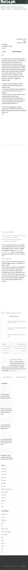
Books (2, 523)
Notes (2, 540)
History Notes (4, 492)
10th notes (3, 468)
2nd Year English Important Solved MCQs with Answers (6, 396)
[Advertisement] (14, 25)
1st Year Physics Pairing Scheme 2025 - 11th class (17, 328)
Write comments (21, 377)
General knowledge (6, 531)
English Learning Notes (6, 489)
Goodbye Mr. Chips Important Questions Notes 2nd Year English (7, 457)
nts (2, 552)
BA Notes (3, 486)
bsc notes (3, 500)
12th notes (3, 474)
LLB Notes (3, 495)
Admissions (4, 514)
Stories (2, 546)
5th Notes (3, 477)
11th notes (3, 471)
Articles (3, 517)
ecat (2, 503)
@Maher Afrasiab (13, 370)
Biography (3, 520)
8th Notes (3, 480)
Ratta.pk (13, 566)
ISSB (2, 537)
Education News (6, 252)
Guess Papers (4, 534)
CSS (2, 526)
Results (3, 543)
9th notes (3, 483)
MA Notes (3, 497)
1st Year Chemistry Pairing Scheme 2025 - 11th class (16, 321)
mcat (2, 506)
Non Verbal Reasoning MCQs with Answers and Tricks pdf (20, 348)
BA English (19, 250)
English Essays (4, 528)
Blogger (24, 566)
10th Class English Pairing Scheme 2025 (16, 335)
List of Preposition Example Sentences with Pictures (6, 426)
